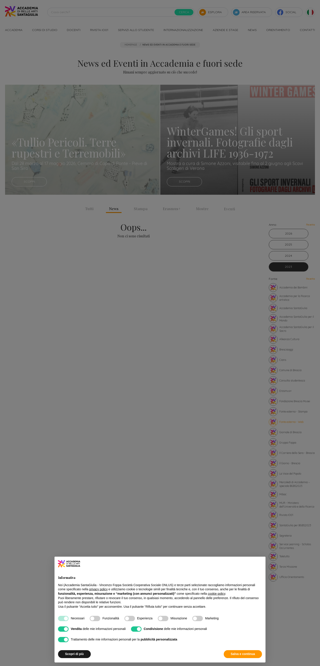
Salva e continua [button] (243, 654)
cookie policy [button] (216, 593)
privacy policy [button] (98, 589)
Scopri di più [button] (74, 654)
